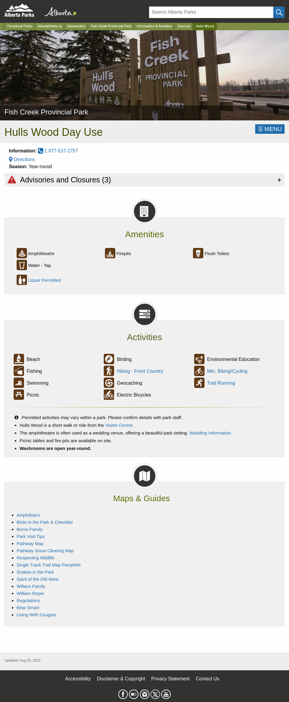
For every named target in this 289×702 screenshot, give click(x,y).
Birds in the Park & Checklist (45, 522)
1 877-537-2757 (58, 150)
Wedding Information (210, 432)
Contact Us (207, 678)
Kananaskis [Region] (76, 26)
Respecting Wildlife (36, 557)
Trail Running (221, 383)
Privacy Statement (170, 678)
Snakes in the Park (35, 571)
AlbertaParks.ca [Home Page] (50, 26)
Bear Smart (28, 607)
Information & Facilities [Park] (154, 26)
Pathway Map (30, 543)
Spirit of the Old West (37, 579)
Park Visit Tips (31, 536)
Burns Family (30, 529)
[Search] (211, 12)
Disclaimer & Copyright (121, 678)
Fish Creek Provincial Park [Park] (111, 26)
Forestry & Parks (19, 26)
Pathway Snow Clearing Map (45, 550)
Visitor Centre (118, 425)
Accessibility (78, 678)
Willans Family (31, 586)
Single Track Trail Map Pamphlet (49, 564)
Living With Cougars (36, 614)
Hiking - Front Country (140, 371)
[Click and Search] (279, 12)
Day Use (184, 26)
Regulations (28, 600)
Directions (22, 159)
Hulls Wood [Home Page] (205, 26)
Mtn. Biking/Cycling (227, 371)
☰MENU (270, 129)
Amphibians (28, 515)
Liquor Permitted (44, 280)
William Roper (30, 593)
